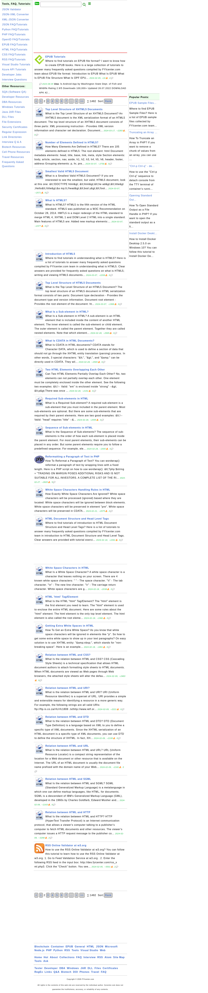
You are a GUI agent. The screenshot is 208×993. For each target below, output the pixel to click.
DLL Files (8, 117)
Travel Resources (13, 157)
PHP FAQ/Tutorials (14, 34)
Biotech (66, 972)
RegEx (38, 972)
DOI (75, 972)
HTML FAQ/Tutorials (14, 49)
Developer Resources (15, 97)
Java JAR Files (11, 112)
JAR (83, 968)
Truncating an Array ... (143, 132)
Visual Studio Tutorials (16, 64)
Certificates (110, 968)
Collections (67, 957)
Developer (51, 968)
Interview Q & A (12, 142)
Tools (75, 950)
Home (38, 957)
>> (82, 101)
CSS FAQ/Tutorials (14, 54)
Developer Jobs (12, 74)
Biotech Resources (14, 147)
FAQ (79, 957)
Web (102, 950)
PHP (49, 950)
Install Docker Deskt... (143, 233)
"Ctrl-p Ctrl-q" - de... (142, 166)
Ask (45, 961)
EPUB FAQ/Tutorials (14, 44)
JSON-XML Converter (15, 14)
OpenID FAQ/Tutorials (16, 39)
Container (57, 946)
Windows (73, 968)
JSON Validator (11, 9)
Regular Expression (14, 132)
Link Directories (12, 137)
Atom (108, 957)
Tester (38, 968)
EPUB (69, 946)
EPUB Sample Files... (142, 103)
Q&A (57, 972)
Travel (95, 972)
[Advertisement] (16, 215)
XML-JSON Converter (15, 19)
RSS (67, 950)
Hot (46, 957)
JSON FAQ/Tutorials (14, 24)
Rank (108, 101)
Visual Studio (89, 950)
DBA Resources (12, 102)
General (80, 946)
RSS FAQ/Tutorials (14, 59)
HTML (90, 946)
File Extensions (11, 122)
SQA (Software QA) (14, 92)
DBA (62, 968)
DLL (90, 968)
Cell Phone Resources (16, 152)
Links (48, 972)
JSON (99, 946)
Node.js (39, 950)
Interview (90, 957)
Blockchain (41, 946)
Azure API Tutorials (14, 69)
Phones (85, 972)
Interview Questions (14, 79)
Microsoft (111, 946)
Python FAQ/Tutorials (15, 29)
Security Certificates (14, 127)
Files (98, 968)
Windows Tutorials (13, 107)
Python (58, 950)
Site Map (119, 957)
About (54, 957)
